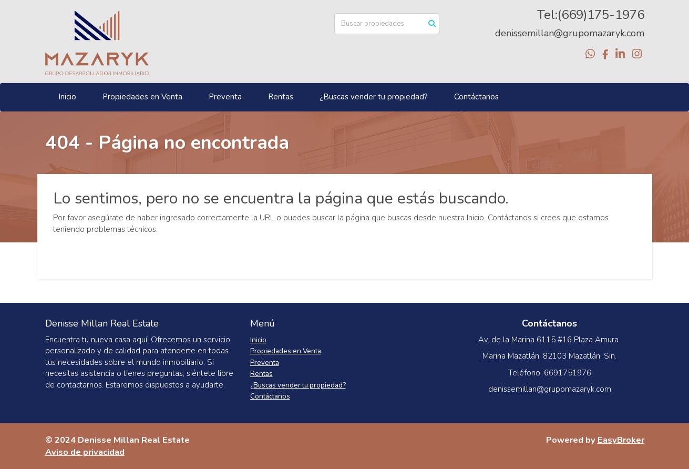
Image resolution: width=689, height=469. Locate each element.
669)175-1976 (602, 14)
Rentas (280, 96)
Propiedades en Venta (142, 96)
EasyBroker (621, 440)
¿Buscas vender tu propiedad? (374, 96)
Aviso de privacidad (85, 452)
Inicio (67, 96)
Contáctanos (476, 96)
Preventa (225, 96)
